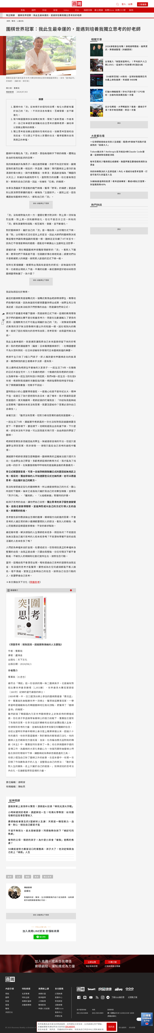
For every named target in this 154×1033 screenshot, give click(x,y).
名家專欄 (25, 993)
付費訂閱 (112, 962)
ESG (77, 10)
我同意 (111, 1027)
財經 (7, 1001)
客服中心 (58, 997)
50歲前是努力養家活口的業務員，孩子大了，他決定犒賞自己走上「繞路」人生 (41, 850)
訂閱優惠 (142, 4)
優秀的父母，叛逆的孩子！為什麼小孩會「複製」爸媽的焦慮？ (41, 841)
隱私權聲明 (122, 1027)
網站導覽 (132, 1027)
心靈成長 (20, 21)
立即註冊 (92, 962)
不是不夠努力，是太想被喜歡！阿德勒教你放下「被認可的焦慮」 (41, 832)
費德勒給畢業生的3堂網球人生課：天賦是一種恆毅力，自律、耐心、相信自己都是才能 (41, 823)
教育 (37, 876)
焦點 (7, 993)
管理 (7, 1004)
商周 (8, 21)
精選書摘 (10, 92)
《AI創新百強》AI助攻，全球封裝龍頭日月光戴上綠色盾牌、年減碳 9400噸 (126, 78)
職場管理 (42, 1004)
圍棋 (9, 876)
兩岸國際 (42, 997)
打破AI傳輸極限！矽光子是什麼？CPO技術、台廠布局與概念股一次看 (125, 93)
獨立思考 (47, 876)
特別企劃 (25, 997)
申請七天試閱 (43, 1008)
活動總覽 (58, 1004)
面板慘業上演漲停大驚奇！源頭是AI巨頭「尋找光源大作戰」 (41, 806)
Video (66, 10)
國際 (7, 997)
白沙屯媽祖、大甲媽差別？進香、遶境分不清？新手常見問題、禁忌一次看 (126, 108)
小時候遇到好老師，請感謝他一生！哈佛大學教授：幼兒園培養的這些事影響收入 (41, 813)
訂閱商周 (58, 993)
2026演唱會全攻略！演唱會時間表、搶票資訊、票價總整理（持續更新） (126, 48)
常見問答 (58, 1001)
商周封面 (42, 993)
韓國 (28, 876)
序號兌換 (58, 1016)
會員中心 (58, 1012)
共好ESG (9, 1012)
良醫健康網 (26, 1004)
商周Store (109, 10)
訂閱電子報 (132, 997)
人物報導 (42, 1001)
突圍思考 (34, 582)
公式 (19, 876)
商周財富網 (26, 1001)
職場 (13, 21)
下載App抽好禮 (118, 997)
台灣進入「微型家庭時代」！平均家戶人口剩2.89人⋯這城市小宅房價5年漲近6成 (126, 63)
